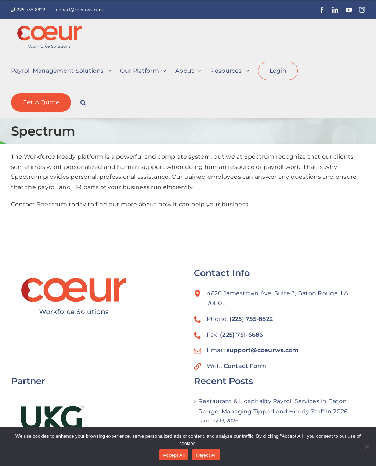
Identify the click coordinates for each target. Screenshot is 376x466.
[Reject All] (366, 446)
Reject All (206, 455)
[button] (83, 102)
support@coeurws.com (78, 10)
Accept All (174, 455)
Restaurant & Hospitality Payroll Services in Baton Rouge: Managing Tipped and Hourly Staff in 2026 (273, 406)
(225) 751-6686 (241, 334)
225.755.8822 (29, 10)
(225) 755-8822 (251, 318)
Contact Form (245, 365)
